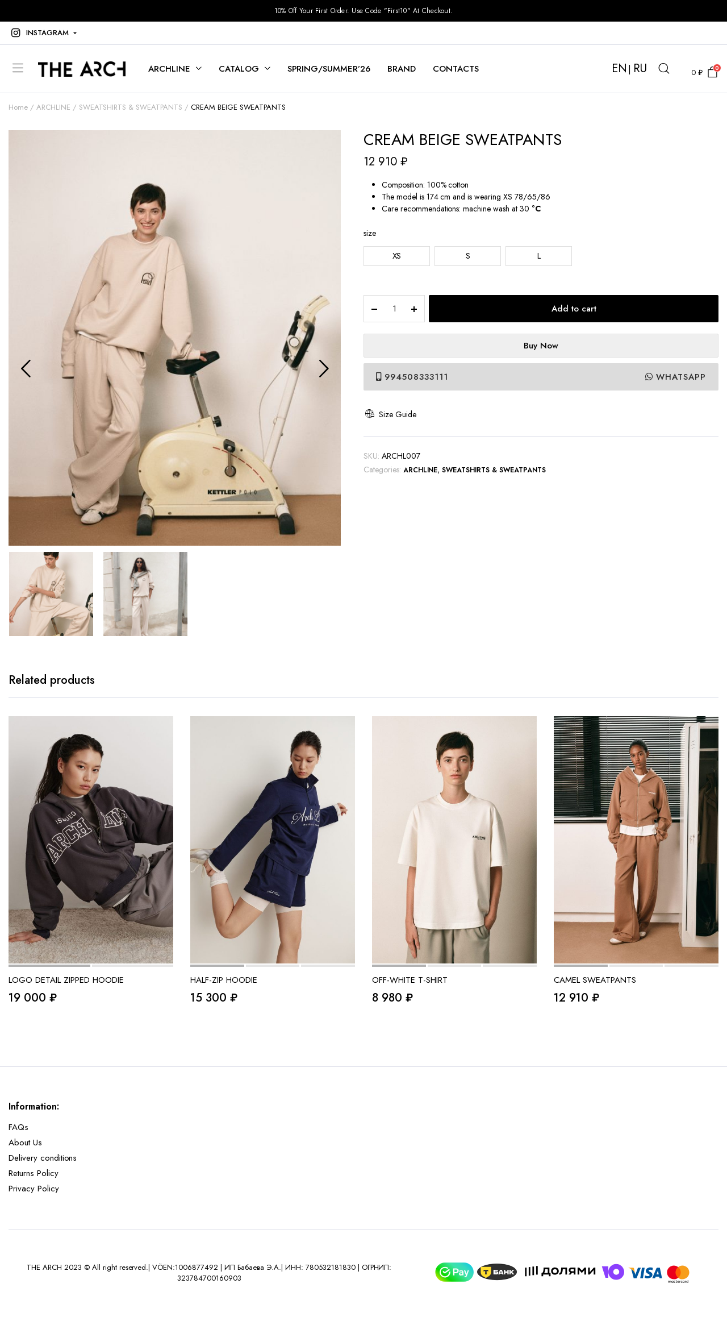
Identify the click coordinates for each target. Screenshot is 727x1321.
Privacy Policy (34, 1188)
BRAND (401, 69)
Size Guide (390, 415)
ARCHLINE (169, 69)
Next (324, 368)
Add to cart (573, 308)
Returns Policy (34, 1173)
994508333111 (412, 377)
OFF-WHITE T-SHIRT (410, 980)
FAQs (18, 1127)
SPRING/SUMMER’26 (329, 69)
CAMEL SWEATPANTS (595, 980)
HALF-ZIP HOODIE (223, 980)
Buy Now (541, 345)
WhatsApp (675, 377)
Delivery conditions (43, 1158)
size (370, 233)
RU (640, 68)
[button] (43, 33)
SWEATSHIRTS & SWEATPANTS (130, 107)
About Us (25, 1142)
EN (619, 68)
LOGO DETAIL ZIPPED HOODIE (66, 980)
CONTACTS (456, 69)
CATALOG (239, 69)
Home (18, 107)
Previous (25, 368)
